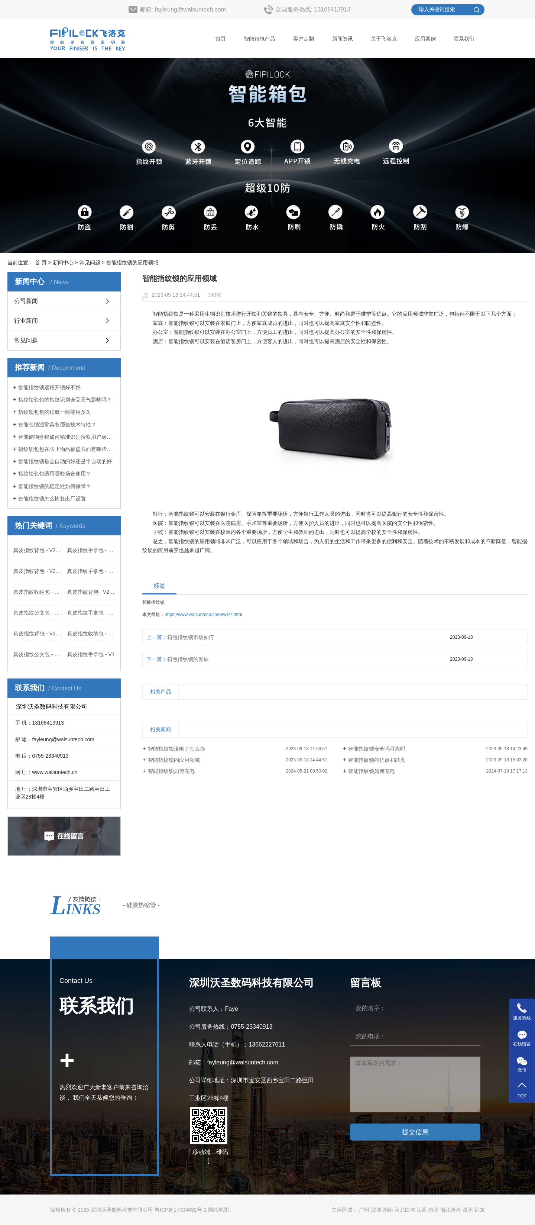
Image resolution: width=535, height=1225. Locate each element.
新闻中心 (63, 262)
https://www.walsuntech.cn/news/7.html (203, 614)
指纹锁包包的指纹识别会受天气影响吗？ (65, 400)
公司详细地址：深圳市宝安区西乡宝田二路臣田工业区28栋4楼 (251, 1089)
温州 (468, 1210)
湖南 (388, 1210)
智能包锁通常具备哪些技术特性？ (57, 425)
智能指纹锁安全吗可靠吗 (376, 749)
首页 (220, 39)
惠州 (433, 1210)
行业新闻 (26, 320)
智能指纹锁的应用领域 (174, 760)
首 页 (41, 262)
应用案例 (425, 39)
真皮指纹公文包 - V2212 (37, 654)
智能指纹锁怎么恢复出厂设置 (52, 499)
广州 (364, 1210)
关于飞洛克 (384, 39)
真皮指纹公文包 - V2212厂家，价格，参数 (37, 613)
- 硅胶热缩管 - (141, 905)
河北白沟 (405, 1210)
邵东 (479, 1210)
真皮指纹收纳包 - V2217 (91, 633)
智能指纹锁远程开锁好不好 (49, 387)
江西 (421, 1210)
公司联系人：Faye (213, 1009)
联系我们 (464, 39)
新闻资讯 (342, 39)
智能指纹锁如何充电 (171, 771)
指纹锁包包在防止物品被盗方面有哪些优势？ (66, 449)
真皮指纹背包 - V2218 (37, 633)
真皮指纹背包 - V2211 (37, 550)
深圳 (376, 1210)
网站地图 (218, 1210)
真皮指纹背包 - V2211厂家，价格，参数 (91, 592)
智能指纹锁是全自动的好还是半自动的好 (65, 461)
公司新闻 (26, 301)
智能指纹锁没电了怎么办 (176, 749)
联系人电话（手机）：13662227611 (237, 1044)
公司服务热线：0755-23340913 (230, 1026)
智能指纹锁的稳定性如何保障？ (54, 486)
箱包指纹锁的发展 (188, 659)
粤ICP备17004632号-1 (181, 1210)
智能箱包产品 (259, 39)
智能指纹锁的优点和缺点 (376, 760)
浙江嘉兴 (450, 1210)
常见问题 (90, 262)
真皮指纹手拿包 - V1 (91, 654)
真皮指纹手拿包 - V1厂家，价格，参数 (91, 613)
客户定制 (303, 39)
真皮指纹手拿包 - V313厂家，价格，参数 (91, 571)
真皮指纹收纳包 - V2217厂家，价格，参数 (37, 592)
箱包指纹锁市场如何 (190, 637)
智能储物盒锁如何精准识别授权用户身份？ (66, 437)
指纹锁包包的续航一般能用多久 (54, 412)
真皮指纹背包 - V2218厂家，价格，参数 (37, 571)
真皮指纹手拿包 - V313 (91, 550)
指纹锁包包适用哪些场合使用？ (54, 474)
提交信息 (415, 1132)
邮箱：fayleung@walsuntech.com (233, 1062)
